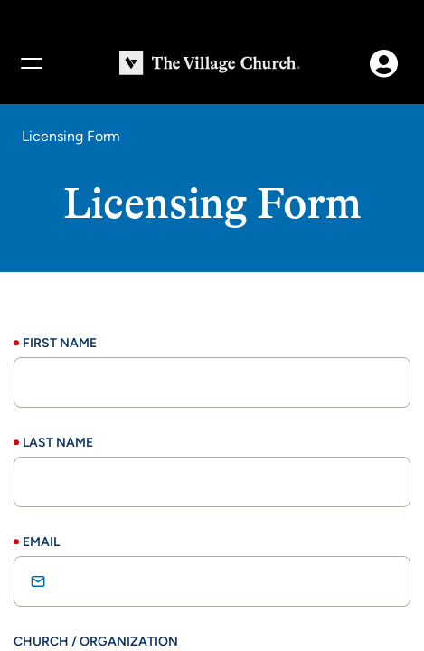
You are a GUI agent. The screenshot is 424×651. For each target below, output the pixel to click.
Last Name (58, 442)
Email (41, 542)
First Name (60, 343)
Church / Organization (96, 641)
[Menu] (30, 63)
